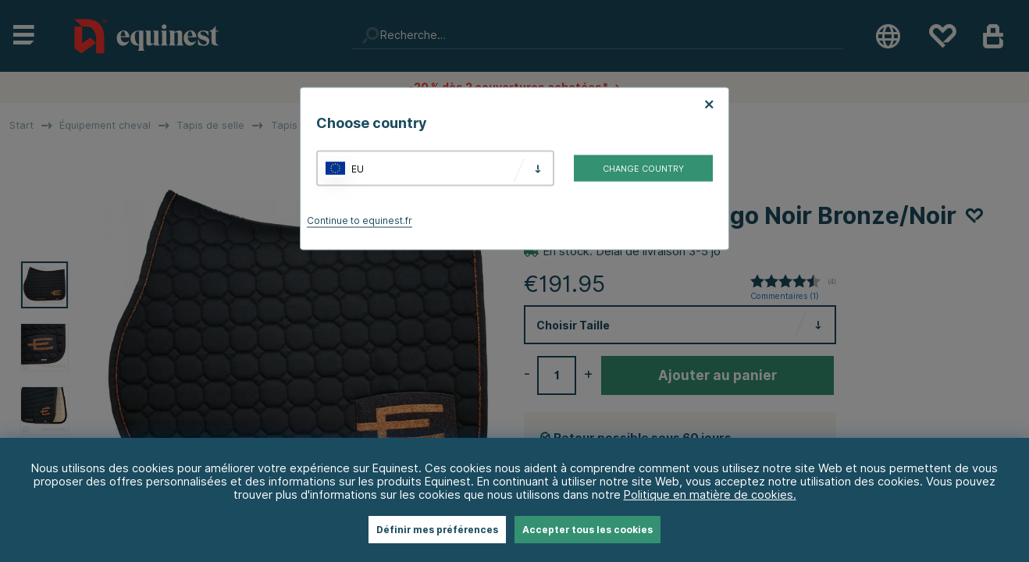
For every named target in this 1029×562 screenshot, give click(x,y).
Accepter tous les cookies (587, 529)
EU (357, 168)
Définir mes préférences (437, 529)
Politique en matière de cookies (708, 494)
